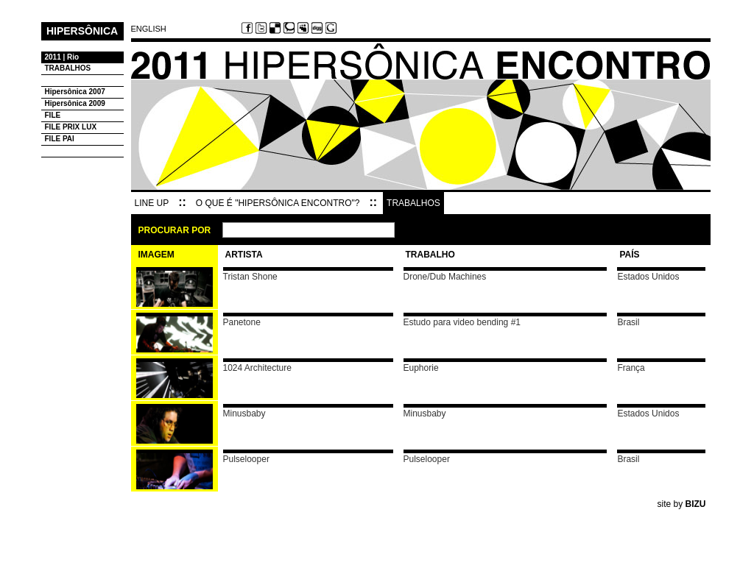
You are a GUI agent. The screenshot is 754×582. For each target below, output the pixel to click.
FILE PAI (59, 139)
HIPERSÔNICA (82, 30)
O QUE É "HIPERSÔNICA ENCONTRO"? (278, 203)
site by (681, 504)
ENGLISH (148, 29)
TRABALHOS (68, 68)
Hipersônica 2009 (75, 103)
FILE (53, 115)
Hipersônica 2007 (75, 92)
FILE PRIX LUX (71, 127)
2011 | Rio (62, 57)
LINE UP (152, 203)
